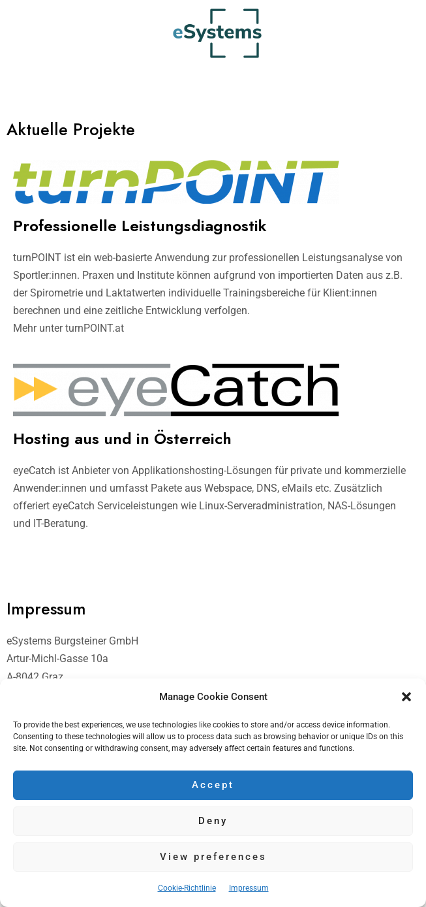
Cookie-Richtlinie (187, 888)
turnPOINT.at (94, 328)
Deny (213, 821)
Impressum (249, 888)
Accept (213, 785)
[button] (406, 696)
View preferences (213, 857)
